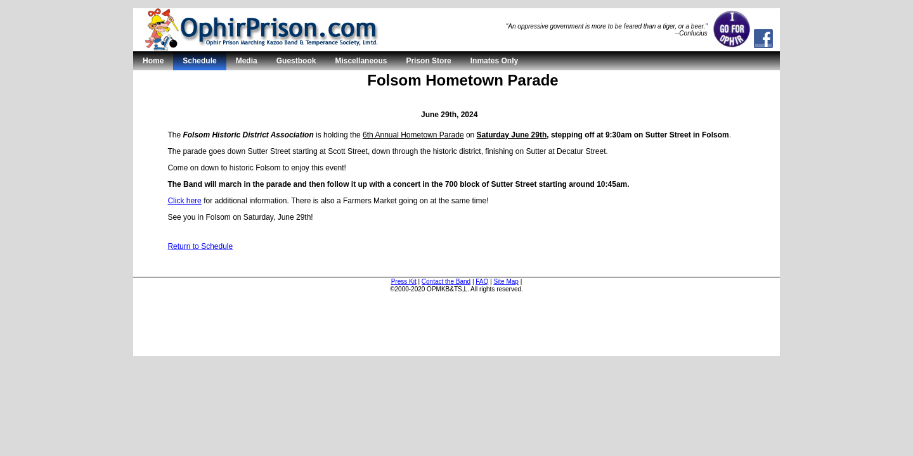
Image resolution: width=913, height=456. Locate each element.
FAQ (482, 281)
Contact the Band (446, 281)
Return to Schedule (200, 246)
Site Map (505, 281)
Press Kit (404, 281)
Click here (184, 200)
